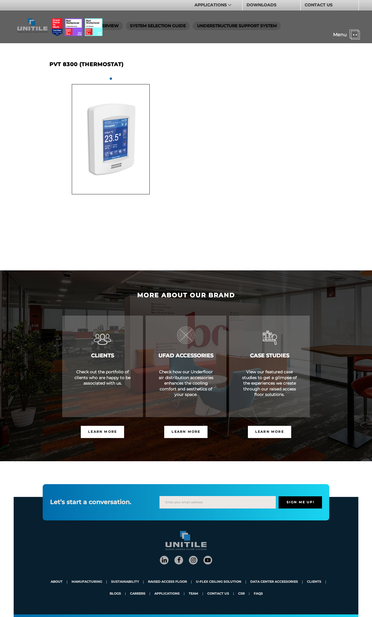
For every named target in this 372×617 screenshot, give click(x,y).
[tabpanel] (111, 139)
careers (137, 594)
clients (314, 582)
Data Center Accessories (274, 582)
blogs (115, 594)
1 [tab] (111, 78)
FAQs (258, 594)
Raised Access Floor (167, 582)
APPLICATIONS (211, 5)
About (56, 582)
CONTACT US (318, 5)
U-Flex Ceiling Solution (218, 582)
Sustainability (125, 582)
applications (167, 594)
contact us (218, 594)
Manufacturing (86, 582)
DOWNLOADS (261, 5)
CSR (241, 594)
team (193, 594)
